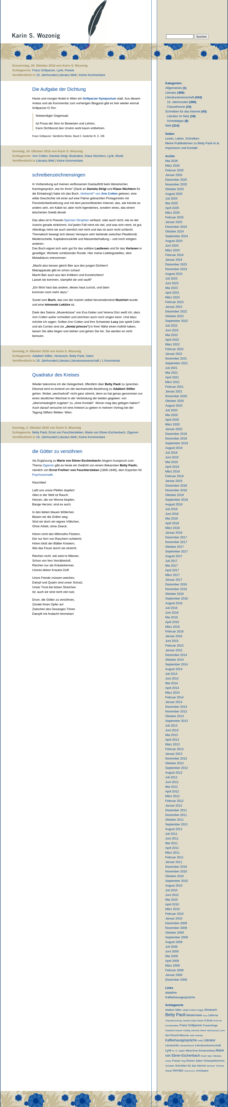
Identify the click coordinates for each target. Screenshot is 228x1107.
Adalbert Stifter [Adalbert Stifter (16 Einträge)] (173, 1009)
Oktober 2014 (174, 659)
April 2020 (172, 419)
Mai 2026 (171, 161)
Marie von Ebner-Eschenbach (105, 432)
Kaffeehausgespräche (180, 997)
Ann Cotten (39, 156)
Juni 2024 (171, 245)
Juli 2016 (171, 608)
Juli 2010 (171, 890)
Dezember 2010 (176, 866)
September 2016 (176, 598)
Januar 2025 (173, 222)
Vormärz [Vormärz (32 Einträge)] (178, 1070)
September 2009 (176, 937)
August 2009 (173, 942)
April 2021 (172, 377)
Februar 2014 (174, 697)
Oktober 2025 (174, 189)
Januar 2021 (173, 391)
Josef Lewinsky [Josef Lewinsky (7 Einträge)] (196, 1035)
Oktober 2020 (174, 401)
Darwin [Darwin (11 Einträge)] (200, 1020)
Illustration (76, 156)
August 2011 (173, 829)
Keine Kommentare (92, 75)
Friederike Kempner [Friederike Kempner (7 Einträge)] (173, 1030)
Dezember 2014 (176, 655)
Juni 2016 (171, 612)
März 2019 (172, 471)
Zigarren (132, 432)
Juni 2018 (171, 514)
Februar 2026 (174, 170)
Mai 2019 (171, 462)
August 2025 (173, 194)
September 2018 (176, 499)
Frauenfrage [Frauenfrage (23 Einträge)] (210, 1025)
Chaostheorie (176, 106)
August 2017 (173, 556)
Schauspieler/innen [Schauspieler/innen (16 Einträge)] (214, 1060)
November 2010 (176, 871)
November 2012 (176, 758)
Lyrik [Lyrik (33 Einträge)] (168, 1050)
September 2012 (176, 768)
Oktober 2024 (174, 231)
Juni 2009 (171, 951)
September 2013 (176, 721)
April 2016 (172, 622)
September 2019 (176, 443)
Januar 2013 (173, 753)
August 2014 (173, 669)
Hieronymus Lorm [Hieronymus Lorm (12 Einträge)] (216, 1030)
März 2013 (172, 744)
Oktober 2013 (174, 716)
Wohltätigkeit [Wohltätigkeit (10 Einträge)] (202, 1071)
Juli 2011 (171, 833)
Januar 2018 (173, 532)
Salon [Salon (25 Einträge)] (199, 1060)
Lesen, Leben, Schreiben (182, 138)
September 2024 (176, 236)
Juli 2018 (171, 509)
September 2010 (176, 881)
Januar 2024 (173, 259)
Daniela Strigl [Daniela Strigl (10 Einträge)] (189, 1020)
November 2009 (176, 928)
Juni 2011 (171, 838)
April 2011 (172, 848)
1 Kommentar (111, 360)
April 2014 (172, 688)
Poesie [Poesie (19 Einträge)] (176, 1060)
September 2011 (176, 824)
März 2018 (172, 528)
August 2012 (173, 772)
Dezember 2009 (176, 923)
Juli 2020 (171, 410)
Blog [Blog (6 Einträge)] (205, 1016)
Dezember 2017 (176, 537)
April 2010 (172, 904)
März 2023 (172, 297)
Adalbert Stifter (42, 356)
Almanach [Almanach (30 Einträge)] (210, 1009)
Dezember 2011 (176, 810)
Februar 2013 (174, 749)
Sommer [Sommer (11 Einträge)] (211, 1065)
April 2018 (172, 523)
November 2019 (176, 438)
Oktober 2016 (174, 593)
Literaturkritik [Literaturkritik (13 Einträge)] (172, 1045)
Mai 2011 (171, 843)
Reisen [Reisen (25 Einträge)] (190, 1060)
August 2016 (173, 603)
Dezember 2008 (176, 979)
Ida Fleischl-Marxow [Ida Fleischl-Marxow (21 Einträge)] (177, 1035)
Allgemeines (173, 88)
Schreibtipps (175, 121)
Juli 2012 (171, 777)
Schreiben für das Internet (182, 111)
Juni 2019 (171, 457)
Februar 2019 (174, 476)
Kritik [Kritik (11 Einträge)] (200, 1040)
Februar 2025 (174, 217)
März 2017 (172, 575)
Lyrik (60, 70)
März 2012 (172, 796)
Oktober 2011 (174, 819)
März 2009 (172, 965)
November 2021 (176, 358)
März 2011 (172, 852)
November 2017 (176, 542)
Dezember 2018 (176, 485)
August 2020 (173, 405)
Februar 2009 (174, 970)
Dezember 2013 (176, 706)
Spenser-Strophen (76, 220)
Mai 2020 (171, 415)
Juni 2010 (171, 895)
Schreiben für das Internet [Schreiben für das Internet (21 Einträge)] (190, 1065)
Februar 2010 (174, 913)
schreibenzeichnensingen (58, 174)
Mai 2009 (171, 956)
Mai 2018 (171, 518)
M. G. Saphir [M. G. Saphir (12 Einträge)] (178, 1050)
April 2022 (172, 339)
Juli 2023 (171, 278)
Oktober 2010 (174, 876)
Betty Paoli (77, 356)
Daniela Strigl (58, 156)
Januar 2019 (173, 481)
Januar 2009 (173, 975)
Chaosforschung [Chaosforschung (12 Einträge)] (173, 1020)
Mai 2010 (171, 899)
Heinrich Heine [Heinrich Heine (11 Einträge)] (198, 1030)
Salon (90, 356)
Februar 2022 (174, 349)
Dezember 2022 (176, 311)
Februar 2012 (174, 801)
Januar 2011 (173, 862)
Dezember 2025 (176, 179)
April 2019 (172, 466)
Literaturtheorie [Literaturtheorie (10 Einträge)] (187, 1045)
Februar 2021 (174, 386)
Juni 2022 (171, 330)
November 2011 (176, 815)
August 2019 (173, 448)
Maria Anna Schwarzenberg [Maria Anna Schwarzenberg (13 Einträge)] (200, 1050)
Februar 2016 (174, 631)
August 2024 (173, 241)
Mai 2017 (171, 565)
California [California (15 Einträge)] (213, 1015)
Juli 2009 (171, 946)
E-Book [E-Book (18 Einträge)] (208, 1020)
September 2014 (176, 664)
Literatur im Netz (178, 116)
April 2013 (172, 739)
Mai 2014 (171, 683)
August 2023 (173, 274)
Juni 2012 (171, 782)
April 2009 (172, 961)
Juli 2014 (171, 673)
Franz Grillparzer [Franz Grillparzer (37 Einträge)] (191, 1025)
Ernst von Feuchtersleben (66, 432)
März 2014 (172, 692)
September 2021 (176, 363)
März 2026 (172, 165)
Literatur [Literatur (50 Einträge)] (209, 1040)
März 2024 (172, 250)
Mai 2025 (171, 203)
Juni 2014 (171, 678)
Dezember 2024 (176, 226)
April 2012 (172, 791)
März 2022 (172, 344)
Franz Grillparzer (43, 70)
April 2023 (172, 292)
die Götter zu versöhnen (57, 451)
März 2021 (172, 382)
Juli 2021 (171, 368)
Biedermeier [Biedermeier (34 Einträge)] (194, 1015)
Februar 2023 (174, 302)
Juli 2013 (171, 725)
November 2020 (176, 396)
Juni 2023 (171, 283)
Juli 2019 (171, 452)
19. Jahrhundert (47, 75)
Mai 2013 (171, 735)
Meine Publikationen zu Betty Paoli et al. (192, 143)
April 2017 (172, 570)
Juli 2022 (171, 325)
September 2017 (176, 551)
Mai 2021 (171, 372)
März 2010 (172, 909)
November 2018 (176, 490)
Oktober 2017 (174, 546)
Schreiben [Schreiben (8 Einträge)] (169, 1066)
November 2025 (176, 184)
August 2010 (173, 885)
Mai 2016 (171, 617)
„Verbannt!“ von (98, 193)
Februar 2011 (174, 857)
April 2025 (172, 208)
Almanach (61, 356)
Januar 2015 (173, 650)
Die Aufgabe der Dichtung (59, 89)
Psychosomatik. (43, 474)
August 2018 (173, 504)
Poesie (69, 70)
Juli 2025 (171, 198)
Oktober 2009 (174, 932)
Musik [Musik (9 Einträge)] (204, 1056)
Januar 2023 (173, 306)
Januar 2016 (173, 636)
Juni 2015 (171, 641)
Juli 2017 (171, 561)
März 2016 (172, 626)
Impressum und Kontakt (181, 148)
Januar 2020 (173, 429)
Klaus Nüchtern (95, 156)
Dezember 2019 (176, 434)
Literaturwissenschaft (85, 360)
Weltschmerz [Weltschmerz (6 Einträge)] (189, 1071)
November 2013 (176, 711)
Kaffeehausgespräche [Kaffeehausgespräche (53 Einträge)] (181, 1040)
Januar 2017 (173, 579)
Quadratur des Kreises (55, 374)
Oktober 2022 (174, 316)
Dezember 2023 (176, 264)
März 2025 (172, 212)
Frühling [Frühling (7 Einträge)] (186, 1030)
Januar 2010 (173, 918)
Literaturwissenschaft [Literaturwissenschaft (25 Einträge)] (208, 1045)
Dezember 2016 (176, 584)
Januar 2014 (173, 702)
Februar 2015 (174, 645)
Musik (119, 156)
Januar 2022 (173, 354)
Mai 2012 (171, 786)
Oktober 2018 (174, 495)
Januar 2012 (173, 805)
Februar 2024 (174, 255)
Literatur (64, 75)
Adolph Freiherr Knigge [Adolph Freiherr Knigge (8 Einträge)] (192, 1010)
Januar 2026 (173, 175)
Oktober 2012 (174, 763)
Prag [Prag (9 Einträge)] (183, 1061)
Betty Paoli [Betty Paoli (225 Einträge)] (175, 1014)
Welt (74, 75)
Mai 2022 (171, 335)
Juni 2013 (171, 730)
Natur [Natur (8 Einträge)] (209, 1056)
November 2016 (176, 589)
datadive (171, 992)
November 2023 (176, 269)
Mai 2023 (171, 288)
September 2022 (176, 321)
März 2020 (172, 424)
